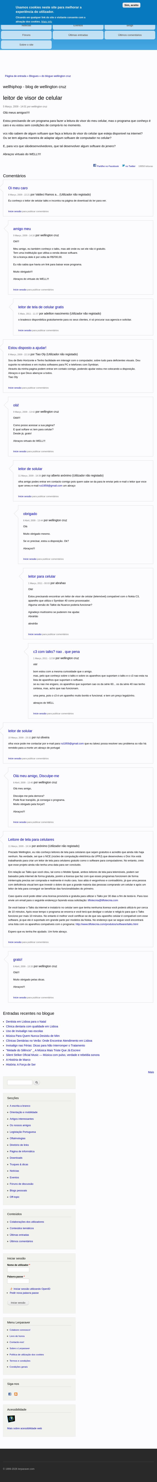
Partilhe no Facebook (106, 165)
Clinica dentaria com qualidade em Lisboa (32, 1026)
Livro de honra (17, 1336)
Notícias (26, 25)
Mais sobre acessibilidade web (24, 1428)
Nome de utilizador (18, 1265)
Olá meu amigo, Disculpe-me (36, 776)
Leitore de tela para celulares (31, 840)
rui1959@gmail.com (50, 485)
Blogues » (35, 75)
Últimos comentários (130, 35)
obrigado (30, 514)
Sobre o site (26, 44)
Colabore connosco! (20, 1329)
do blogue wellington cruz (56, 75)
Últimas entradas (78, 35)
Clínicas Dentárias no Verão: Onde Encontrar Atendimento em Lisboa (49, 1040)
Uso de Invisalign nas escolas (24, 1031)
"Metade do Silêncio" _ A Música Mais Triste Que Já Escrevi (43, 1050)
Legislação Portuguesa (23, 1131)
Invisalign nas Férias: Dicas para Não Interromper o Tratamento (45, 1045)
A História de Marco (18, 1059)
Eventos (78, 25)
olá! (16, 405)
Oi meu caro (18, 188)
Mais (151, 1072)
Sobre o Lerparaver (20, 1348)
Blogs (130, 25)
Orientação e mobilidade (24, 1112)
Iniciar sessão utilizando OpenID (32, 1288)
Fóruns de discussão (21, 1183)
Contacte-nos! (17, 1342)
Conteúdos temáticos (22, 1228)
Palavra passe (16, 1276)
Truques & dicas (19, 1164)
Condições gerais (19, 1366)
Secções (13, 1098)
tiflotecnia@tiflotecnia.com (103, 900)
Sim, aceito (131, 2)
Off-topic (14, 1196)
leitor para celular (41, 576)
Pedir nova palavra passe (24, 1292)
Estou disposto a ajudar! (27, 348)
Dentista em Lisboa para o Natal (26, 1021)
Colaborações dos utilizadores (27, 1221)
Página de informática (22, 1151)
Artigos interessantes (22, 1118)
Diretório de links (19, 1144)
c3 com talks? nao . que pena (56, 652)
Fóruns (26, 35)
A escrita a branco (20, 1105)
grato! (17, 960)
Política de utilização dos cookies (27, 1354)
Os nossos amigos (20, 1125)
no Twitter (129, 165)
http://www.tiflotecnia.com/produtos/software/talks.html (107, 924)
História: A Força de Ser (21, 1064)
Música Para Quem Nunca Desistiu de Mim (33, 1035)
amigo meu (22, 229)
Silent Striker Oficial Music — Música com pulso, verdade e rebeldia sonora (53, 1055)
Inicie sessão (14, 211)
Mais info (46, 18)
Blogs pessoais (18, 1190)
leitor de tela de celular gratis (41, 307)
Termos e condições (20, 1360)
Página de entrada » (17, 75)
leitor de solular (30, 469)
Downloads (16, 1157)
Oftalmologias (17, 1138)
